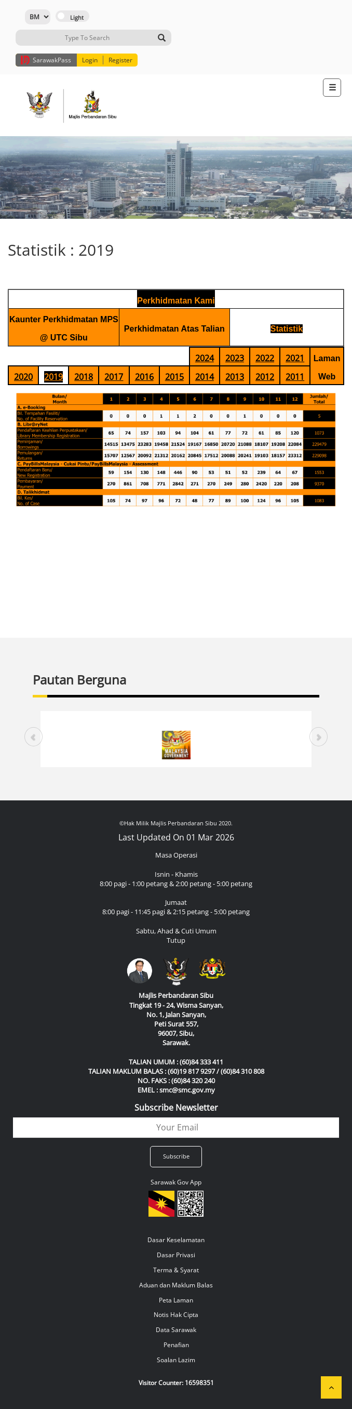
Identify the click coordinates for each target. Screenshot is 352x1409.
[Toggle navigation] (332, 87)
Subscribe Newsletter (176, 1107)
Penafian (176, 1344)
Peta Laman (176, 1300)
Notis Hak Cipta (176, 1314)
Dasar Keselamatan (176, 1239)
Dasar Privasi (176, 1254)
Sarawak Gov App (176, 1182)
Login (90, 60)
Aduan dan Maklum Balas (176, 1285)
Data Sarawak (176, 1329)
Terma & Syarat (176, 1270)
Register (120, 60)
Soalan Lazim (176, 1359)
